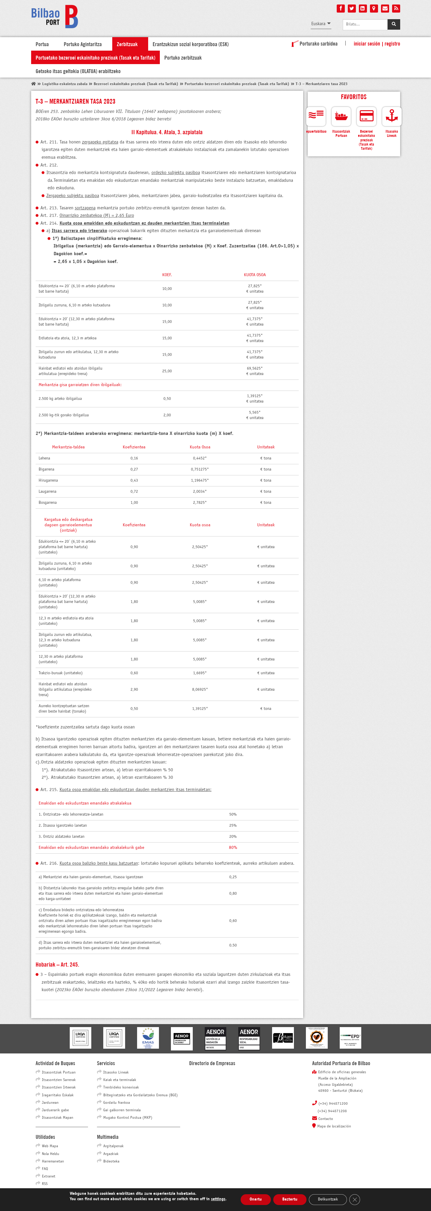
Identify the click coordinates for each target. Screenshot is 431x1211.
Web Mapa (50, 1146)
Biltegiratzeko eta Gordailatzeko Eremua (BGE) (140, 1095)
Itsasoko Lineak (116, 1072)
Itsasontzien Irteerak (59, 1087)
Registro (392, 43)
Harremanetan (53, 1161)
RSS (45, 1184)
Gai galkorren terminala (122, 1110)
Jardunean (50, 1103)
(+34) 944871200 (333, 1104)
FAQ (45, 1169)
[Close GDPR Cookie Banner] (354, 1199)
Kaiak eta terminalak (119, 1080)
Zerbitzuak (127, 43)
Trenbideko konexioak (121, 1087)
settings (218, 1199)
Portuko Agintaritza (83, 43)
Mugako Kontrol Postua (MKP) (127, 1118)
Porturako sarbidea (313, 43)
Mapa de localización (334, 1126)
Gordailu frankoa (116, 1103)
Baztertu (290, 1199)
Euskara (318, 24)
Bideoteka (111, 1161)
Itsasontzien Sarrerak (59, 1080)
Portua (42, 43)
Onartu (256, 1199)
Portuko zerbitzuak (183, 57)
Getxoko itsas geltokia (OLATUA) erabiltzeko (78, 70)
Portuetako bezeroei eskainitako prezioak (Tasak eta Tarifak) (95, 57)
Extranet (48, 1176)
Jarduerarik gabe (55, 1110)
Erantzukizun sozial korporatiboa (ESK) (191, 43)
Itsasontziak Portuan (59, 1072)
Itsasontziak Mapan (57, 1118)
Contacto (325, 1119)
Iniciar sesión (367, 43)
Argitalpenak (113, 1146)
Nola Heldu (50, 1154)
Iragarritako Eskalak (58, 1095)
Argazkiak (111, 1154)
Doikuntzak (328, 1199)
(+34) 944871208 (332, 1111)
